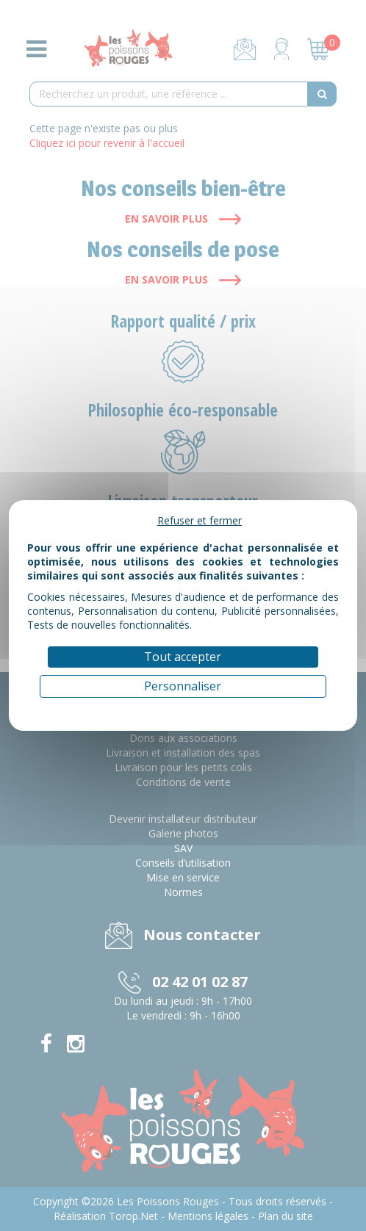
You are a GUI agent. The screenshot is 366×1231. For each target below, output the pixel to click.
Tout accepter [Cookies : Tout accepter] (182, 657)
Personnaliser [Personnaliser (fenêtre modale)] (182, 686)
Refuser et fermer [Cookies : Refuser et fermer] (199, 520)
